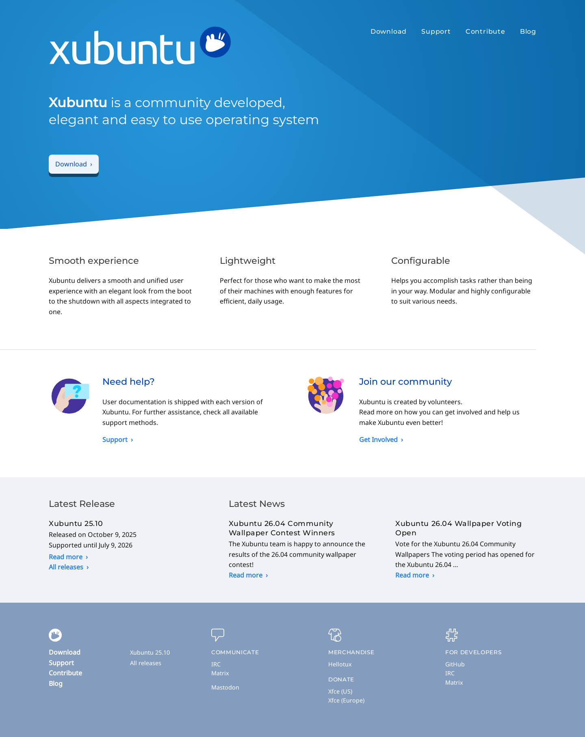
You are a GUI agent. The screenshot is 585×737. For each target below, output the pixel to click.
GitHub (455, 664)
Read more (65, 556)
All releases (66, 566)
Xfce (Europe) (346, 700)
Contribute (485, 31)
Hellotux (340, 664)
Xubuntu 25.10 (150, 652)
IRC (216, 664)
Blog (528, 31)
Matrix (220, 673)
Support (436, 31)
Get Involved (378, 439)
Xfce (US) (340, 691)
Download (388, 31)
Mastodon (225, 687)
